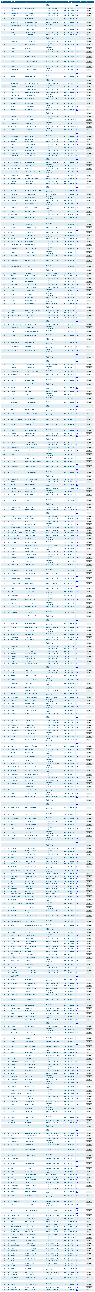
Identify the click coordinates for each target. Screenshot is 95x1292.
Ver (77, 5)
